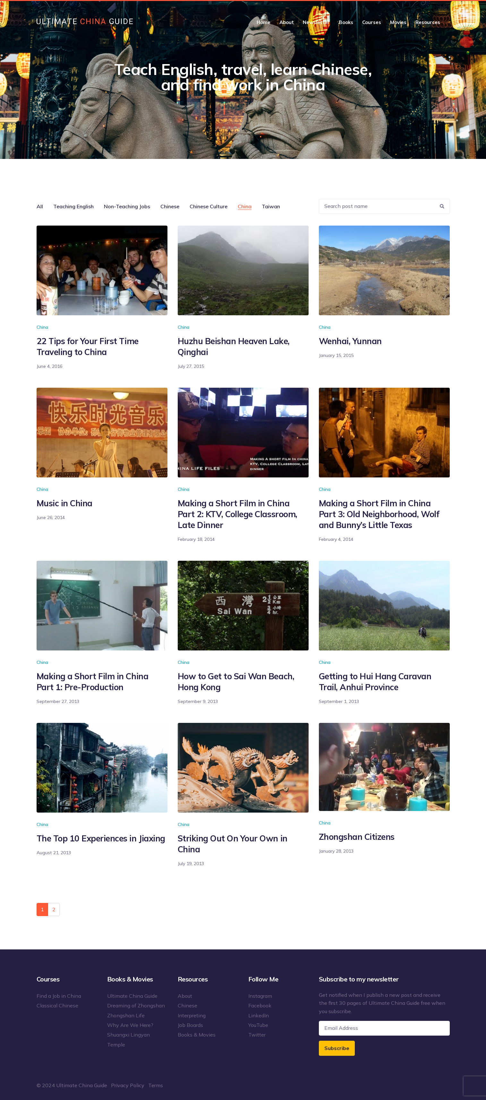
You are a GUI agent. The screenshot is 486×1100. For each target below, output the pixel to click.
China (245, 206)
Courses (371, 22)
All (40, 206)
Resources (427, 22)
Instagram (260, 996)
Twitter (257, 1034)
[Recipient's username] (377, 206)
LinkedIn (258, 1015)
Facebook (259, 1005)
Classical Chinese (57, 1005)
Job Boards (190, 1025)
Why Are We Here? (130, 1025)
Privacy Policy (127, 1085)
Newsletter (316, 22)
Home (263, 22)
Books (346, 22)
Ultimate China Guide (132, 996)
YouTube (258, 1025)
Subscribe (336, 1048)
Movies (398, 22)
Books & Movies (197, 1034)
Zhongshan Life (126, 1015)
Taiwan (271, 206)
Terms (155, 1085)
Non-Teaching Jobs (127, 206)
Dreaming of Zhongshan (136, 1005)
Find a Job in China (59, 996)
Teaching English (73, 206)
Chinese (169, 206)
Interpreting (192, 1015)
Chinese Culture (208, 206)
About (286, 22)
